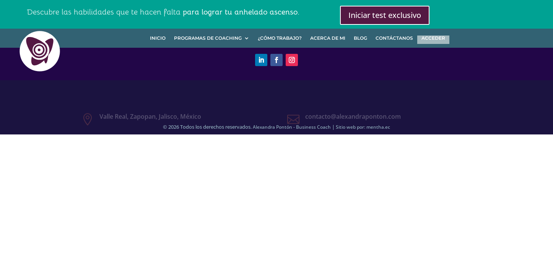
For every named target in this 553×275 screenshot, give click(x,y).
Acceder (433, 38)
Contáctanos (394, 38)
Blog (360, 38)
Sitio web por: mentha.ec (363, 127)
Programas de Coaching (208, 38)
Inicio (158, 38)
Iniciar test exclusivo (384, 15)
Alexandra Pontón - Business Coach (292, 127)
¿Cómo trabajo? (280, 38)
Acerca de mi (327, 38)
